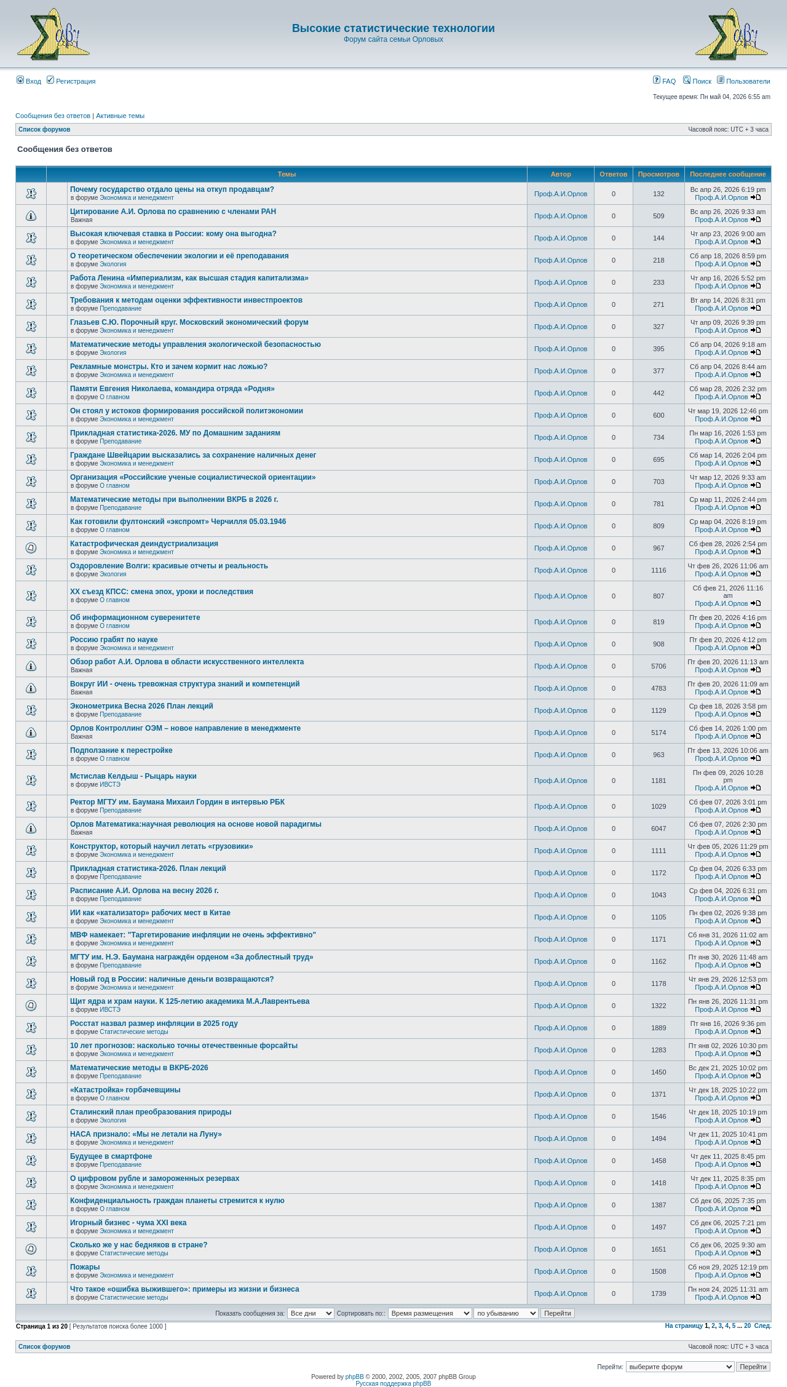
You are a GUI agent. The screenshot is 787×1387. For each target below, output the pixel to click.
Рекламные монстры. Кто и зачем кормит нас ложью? (168, 366)
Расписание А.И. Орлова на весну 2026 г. (144, 890)
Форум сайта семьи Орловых (393, 39)
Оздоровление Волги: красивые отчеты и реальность (169, 566)
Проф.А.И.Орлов (560, 193)
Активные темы (120, 115)
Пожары (85, 1267)
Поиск (697, 81)
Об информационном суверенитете (135, 617)
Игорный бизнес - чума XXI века (128, 1222)
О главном (115, 397)
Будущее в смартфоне (111, 1156)
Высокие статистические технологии (393, 28)
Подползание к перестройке (121, 750)
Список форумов (44, 129)
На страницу (684, 1325)
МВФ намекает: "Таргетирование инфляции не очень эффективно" (193, 935)
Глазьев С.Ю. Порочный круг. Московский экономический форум (189, 322)
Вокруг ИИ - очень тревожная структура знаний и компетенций (185, 684)
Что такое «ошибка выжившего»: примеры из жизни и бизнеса (184, 1289)
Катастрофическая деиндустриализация (144, 543)
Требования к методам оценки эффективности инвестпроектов (186, 300)
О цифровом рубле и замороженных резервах (155, 1178)
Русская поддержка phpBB (393, 1383)
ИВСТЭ (110, 784)
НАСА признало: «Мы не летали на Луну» (146, 1134)
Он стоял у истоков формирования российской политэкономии (186, 411)
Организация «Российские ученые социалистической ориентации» (193, 477)
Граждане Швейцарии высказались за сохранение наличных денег (193, 455)
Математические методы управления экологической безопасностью (195, 344)
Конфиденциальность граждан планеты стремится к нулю (177, 1200)
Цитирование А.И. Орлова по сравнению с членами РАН (173, 211)
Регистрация (71, 81)
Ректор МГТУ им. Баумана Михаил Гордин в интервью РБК (177, 802)
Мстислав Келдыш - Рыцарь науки (133, 776)
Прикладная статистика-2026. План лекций (148, 868)
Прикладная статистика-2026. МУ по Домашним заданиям (175, 433)
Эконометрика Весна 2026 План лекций (141, 706)
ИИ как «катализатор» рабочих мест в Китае (150, 912)
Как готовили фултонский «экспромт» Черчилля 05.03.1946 (178, 521)
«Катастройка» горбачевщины (125, 1090)
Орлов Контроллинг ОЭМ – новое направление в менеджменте (185, 728)
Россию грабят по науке (114, 639)
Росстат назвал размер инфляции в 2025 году (154, 1023)
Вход (29, 81)
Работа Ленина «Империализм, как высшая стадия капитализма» (189, 278)
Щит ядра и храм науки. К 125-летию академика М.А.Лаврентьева (189, 1001)
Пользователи (743, 81)
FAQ (664, 81)
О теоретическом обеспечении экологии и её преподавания (179, 256)
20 (747, 1325)
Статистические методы (134, 1031)
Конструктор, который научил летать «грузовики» (161, 846)
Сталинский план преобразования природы (151, 1112)
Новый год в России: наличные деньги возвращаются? (172, 979)
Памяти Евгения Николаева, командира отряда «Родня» (172, 388)
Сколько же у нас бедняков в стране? (139, 1245)
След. (763, 1325)
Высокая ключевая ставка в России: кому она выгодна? (173, 233)
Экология (113, 264)
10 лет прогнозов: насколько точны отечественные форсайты (184, 1045)
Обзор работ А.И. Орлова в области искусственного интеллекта (187, 662)
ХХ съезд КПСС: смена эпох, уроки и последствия (161, 591)
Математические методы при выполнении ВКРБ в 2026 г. (174, 499)
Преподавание (120, 308)
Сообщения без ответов (52, 115)
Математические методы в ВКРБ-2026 (139, 1067)
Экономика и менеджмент (136, 197)
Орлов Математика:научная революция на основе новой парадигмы (196, 824)
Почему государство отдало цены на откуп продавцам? (172, 189)
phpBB (355, 1376)
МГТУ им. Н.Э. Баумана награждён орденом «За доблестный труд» (192, 957)
